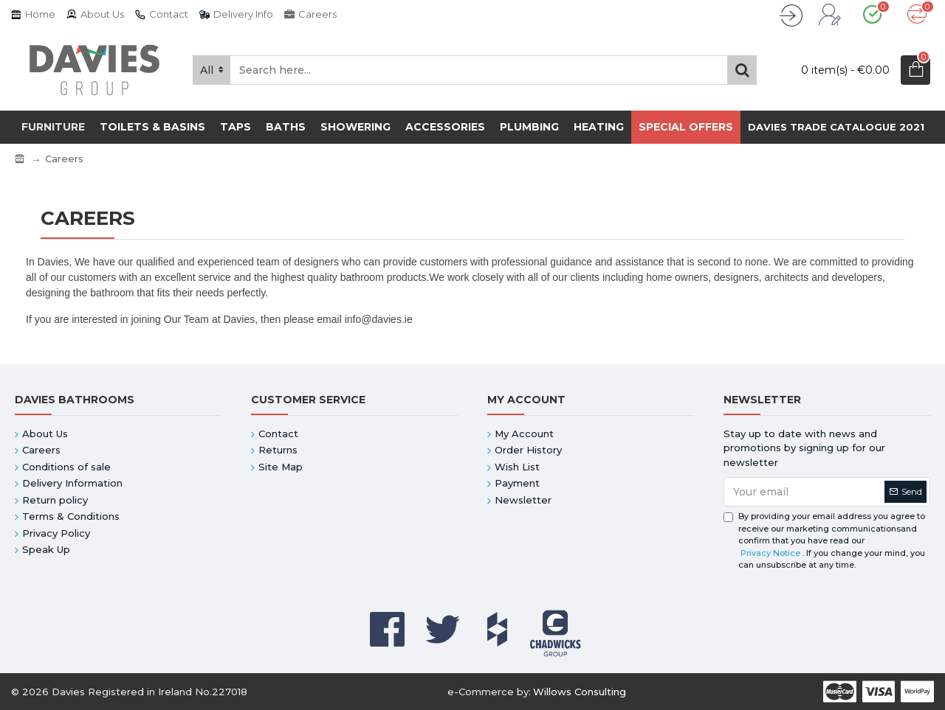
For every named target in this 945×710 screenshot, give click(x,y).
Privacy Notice (770, 553)
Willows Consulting (579, 691)
